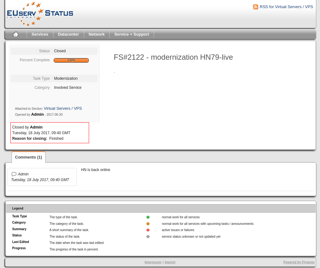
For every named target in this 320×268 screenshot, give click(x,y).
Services (40, 34)
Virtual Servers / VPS (63, 108)
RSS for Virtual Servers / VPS (286, 6)
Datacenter (68, 34)
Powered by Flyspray (299, 262)
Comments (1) (28, 157)
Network (97, 34)
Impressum (153, 262)
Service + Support (131, 34)
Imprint (170, 262)
